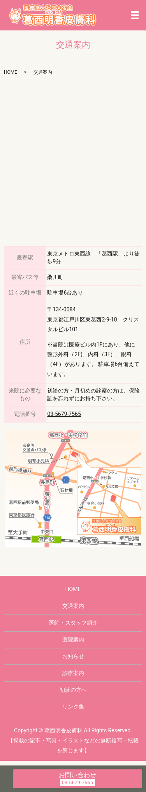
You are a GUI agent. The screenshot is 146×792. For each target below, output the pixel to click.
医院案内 (73, 639)
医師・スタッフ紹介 (73, 623)
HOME (10, 72)
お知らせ (73, 656)
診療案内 (73, 673)
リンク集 (73, 706)
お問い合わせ (77, 775)
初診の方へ (73, 690)
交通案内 (73, 606)
